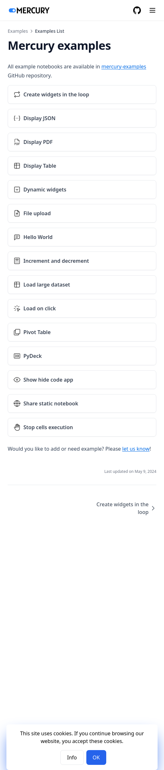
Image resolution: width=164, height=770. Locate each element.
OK (96, 757)
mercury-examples (123, 66)
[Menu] (152, 10)
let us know (136, 448)
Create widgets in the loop (126, 508)
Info (72, 757)
